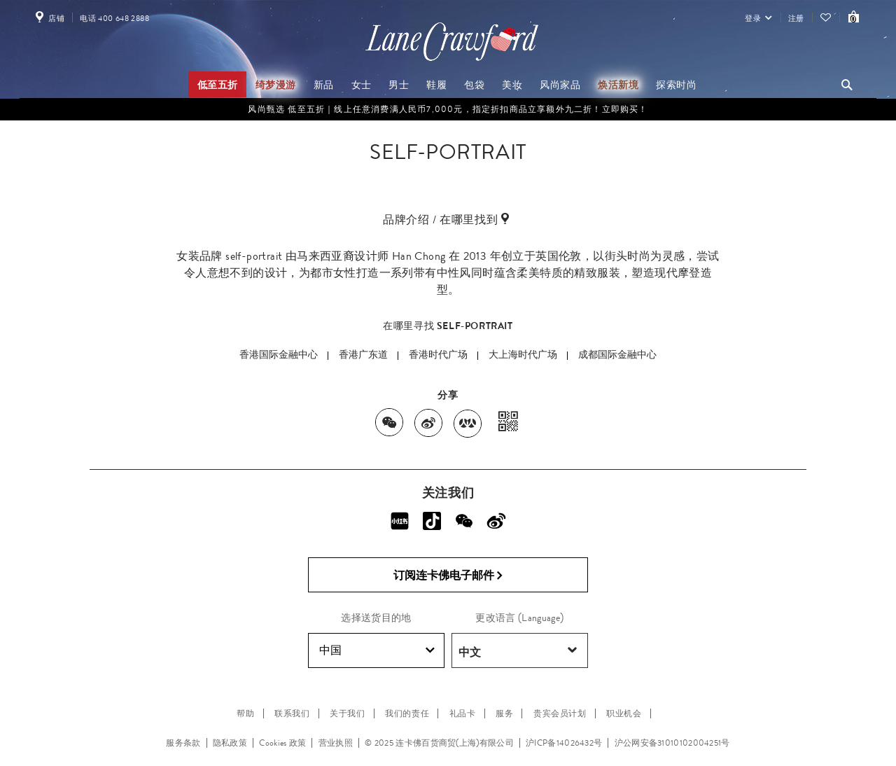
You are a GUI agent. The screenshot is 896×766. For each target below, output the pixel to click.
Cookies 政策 (282, 743)
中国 (377, 650)
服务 (504, 713)
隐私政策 (230, 743)
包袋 (474, 85)
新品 (324, 85)
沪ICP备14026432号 (564, 743)
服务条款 (183, 743)
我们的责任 (407, 713)
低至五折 (217, 85)
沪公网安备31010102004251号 (672, 743)
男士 (398, 85)
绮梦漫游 (275, 85)
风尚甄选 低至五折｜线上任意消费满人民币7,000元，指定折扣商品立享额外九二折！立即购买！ (448, 109)
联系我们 (291, 713)
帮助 (245, 713)
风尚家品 (560, 85)
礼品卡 (462, 713)
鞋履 (436, 85)
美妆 (512, 85)
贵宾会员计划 (560, 713)
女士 (361, 85)
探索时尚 (676, 85)
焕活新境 (618, 85)
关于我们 (347, 713)
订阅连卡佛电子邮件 (448, 575)
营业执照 (335, 743)
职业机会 (623, 713)
